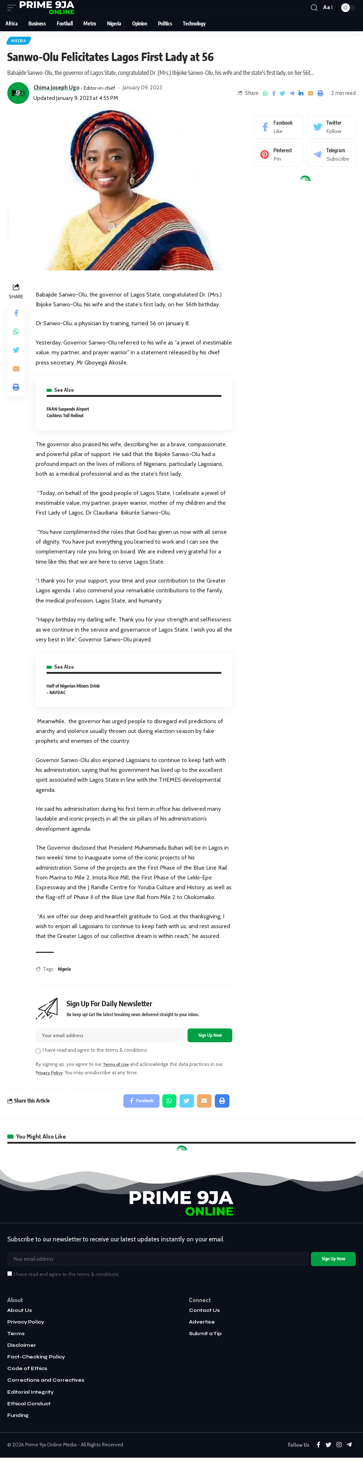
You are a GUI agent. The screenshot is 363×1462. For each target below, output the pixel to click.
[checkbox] (38, 1053)
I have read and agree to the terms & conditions (95, 1052)
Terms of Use (118, 1066)
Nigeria (19, 41)
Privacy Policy (51, 1074)
